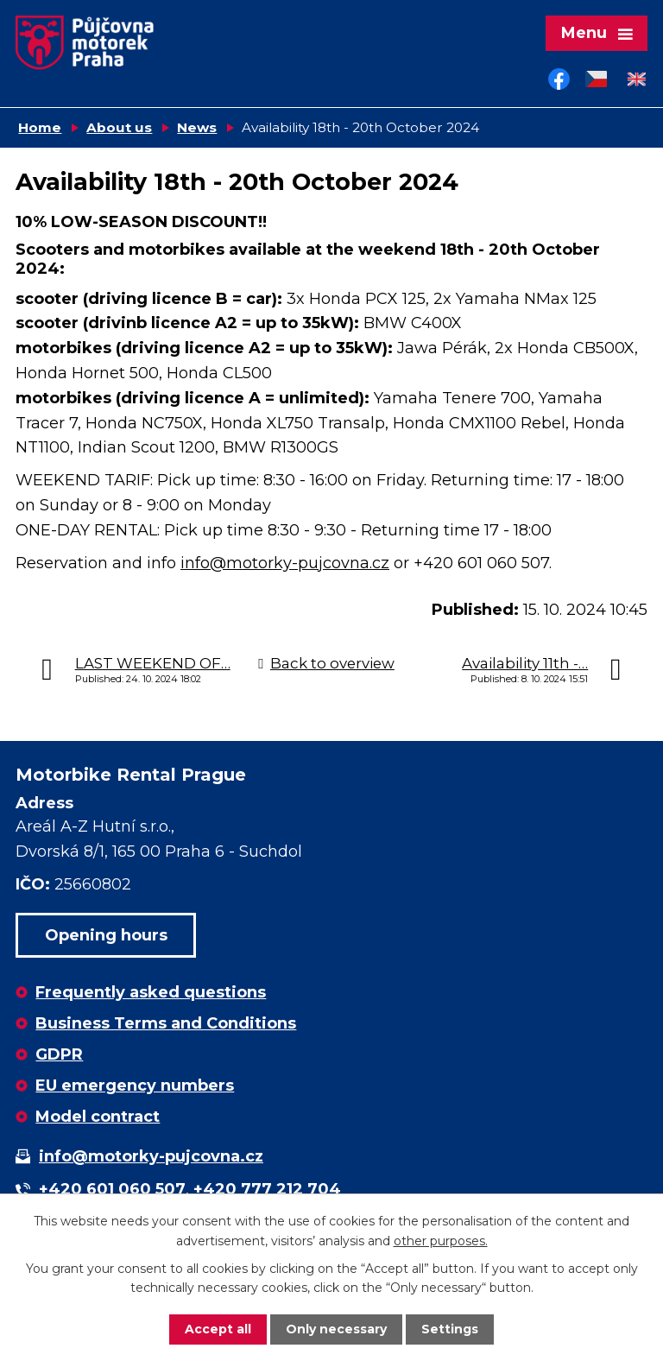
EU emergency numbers (134, 1085)
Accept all (218, 1329)
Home (39, 127)
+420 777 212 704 (267, 1189)
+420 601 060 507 (112, 1189)
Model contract (97, 1116)
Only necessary (336, 1329)
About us (119, 127)
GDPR (59, 1054)
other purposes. (441, 1240)
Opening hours (106, 935)
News (197, 127)
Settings (449, 1329)
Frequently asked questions (150, 992)
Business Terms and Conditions (165, 1023)
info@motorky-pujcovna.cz (284, 563)
